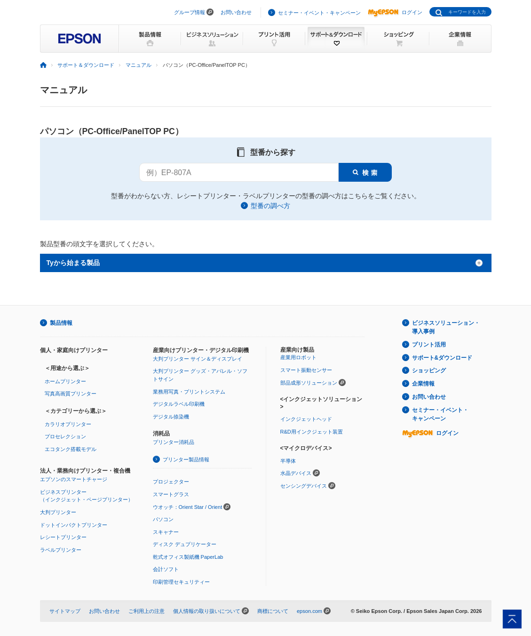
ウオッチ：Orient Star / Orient (187, 507)
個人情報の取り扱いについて (206, 611)
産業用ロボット (298, 357)
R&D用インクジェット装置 (311, 432)
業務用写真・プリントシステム (189, 391)
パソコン (163, 519)
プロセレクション (65, 436)
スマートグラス (171, 494)
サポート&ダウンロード (442, 357)
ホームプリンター (65, 381)
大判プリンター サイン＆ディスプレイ (197, 359)
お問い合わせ (236, 12)
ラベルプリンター (60, 550)
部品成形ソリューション (308, 383)
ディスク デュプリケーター (184, 544)
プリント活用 (429, 344)
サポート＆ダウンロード (85, 65)
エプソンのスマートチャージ (73, 479)
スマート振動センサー (306, 370)
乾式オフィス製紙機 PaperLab (188, 557)
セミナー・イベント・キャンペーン (319, 13)
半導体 (288, 461)
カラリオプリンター (68, 424)
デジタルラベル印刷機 (179, 404)
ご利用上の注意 (146, 611)
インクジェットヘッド (306, 419)
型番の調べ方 (270, 205)
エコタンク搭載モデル (70, 449)
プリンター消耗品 (173, 442)
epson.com (309, 611)
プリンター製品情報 (186, 459)
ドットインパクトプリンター (73, 525)
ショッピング (429, 370)
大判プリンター (58, 512)
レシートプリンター (63, 537)
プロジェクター (171, 481)
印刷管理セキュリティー (181, 582)
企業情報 (423, 383)
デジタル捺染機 (171, 416)
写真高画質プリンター (70, 393)
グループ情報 (189, 12)
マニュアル (138, 65)
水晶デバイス (295, 473)
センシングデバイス (303, 486)
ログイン (395, 12)
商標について (272, 611)
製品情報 (61, 323)
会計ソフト (166, 569)
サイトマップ (64, 611)
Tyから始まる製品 (73, 262)
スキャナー (166, 532)
